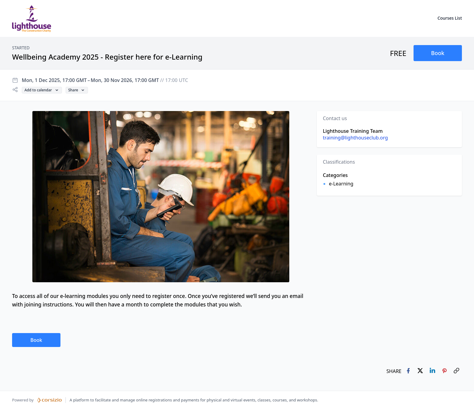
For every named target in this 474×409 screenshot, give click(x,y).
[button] (438, 53)
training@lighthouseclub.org (355, 137)
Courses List (449, 18)
